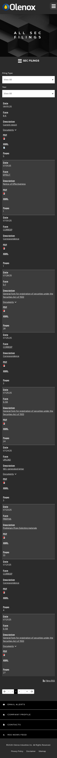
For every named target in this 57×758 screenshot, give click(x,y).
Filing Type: (7, 73)
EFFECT (6, 175)
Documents (10, 130)
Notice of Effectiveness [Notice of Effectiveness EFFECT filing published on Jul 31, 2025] (14, 184)
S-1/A (5, 402)
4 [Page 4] (13, 692)
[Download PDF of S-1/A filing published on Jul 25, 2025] (4, 423)
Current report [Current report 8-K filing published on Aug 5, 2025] (10, 125)
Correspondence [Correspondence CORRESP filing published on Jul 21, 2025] (11, 583)
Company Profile (19, 715)
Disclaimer (30, 751)
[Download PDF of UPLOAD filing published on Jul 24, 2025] (4, 482)
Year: (4, 87)
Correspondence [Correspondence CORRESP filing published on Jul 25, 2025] (11, 356)
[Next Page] (31, 691)
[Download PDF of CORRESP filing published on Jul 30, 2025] (4, 248)
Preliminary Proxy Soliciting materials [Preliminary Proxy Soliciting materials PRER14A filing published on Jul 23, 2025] (20, 528)
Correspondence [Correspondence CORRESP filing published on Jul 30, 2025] (11, 239)
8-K (4, 115)
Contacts (14, 725)
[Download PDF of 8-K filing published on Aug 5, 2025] (4, 138)
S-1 (4, 284)
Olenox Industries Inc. (22, 745)
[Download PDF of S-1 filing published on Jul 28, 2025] (4, 310)
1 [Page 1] (9, 692)
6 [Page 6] (20, 692)
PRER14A (7, 519)
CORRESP (7, 229)
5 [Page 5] (16, 692)
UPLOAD (7, 460)
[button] (53, 6)
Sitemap (42, 751)
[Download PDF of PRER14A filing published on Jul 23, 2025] (4, 537)
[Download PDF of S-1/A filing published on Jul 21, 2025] (4, 654)
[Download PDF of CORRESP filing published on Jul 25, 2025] (4, 365)
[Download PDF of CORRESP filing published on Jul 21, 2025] (4, 592)
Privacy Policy (17, 751)
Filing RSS (48, 680)
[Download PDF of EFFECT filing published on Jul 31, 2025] (4, 193)
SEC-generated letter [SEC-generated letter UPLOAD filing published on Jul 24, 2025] (13, 469)
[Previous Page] (4, 691)
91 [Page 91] (27, 692)
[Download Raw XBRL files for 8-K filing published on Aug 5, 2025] (4, 147)
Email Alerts (16, 705)
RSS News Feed (17, 735)
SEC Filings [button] (28, 61)
